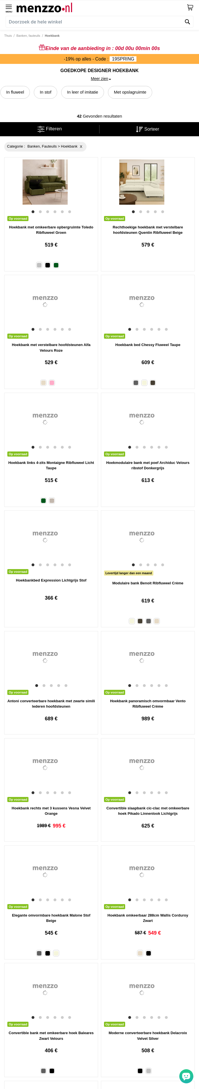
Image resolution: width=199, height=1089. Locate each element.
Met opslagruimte (130, 92)
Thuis (8, 35)
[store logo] (101, 7)
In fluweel (15, 92)
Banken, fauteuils (28, 35)
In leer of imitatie (82, 92)
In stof (45, 92)
